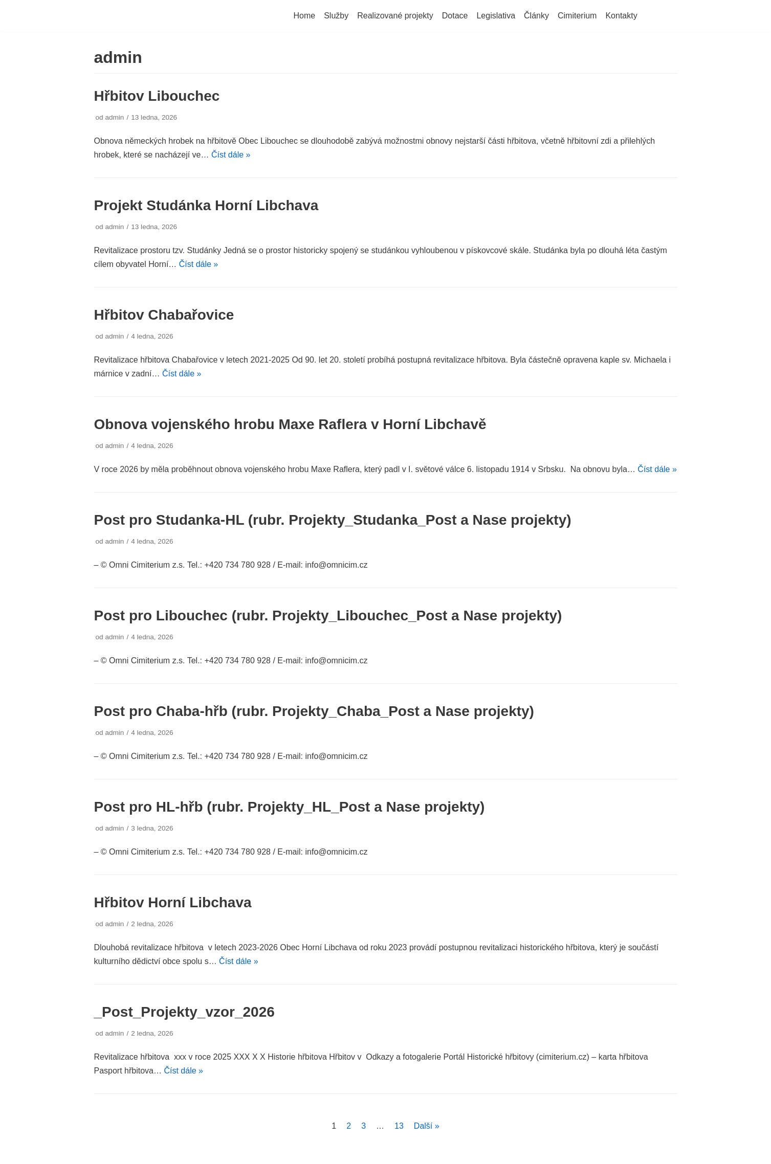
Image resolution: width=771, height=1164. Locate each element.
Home (305, 15)
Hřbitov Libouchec (157, 96)
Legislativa (495, 15)
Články (536, 15)
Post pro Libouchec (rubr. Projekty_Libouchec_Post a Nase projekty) (328, 615)
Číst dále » (230, 154)
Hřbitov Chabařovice (164, 315)
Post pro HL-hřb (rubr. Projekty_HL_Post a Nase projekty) (289, 807)
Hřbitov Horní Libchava (173, 902)
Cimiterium (577, 15)
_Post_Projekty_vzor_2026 (184, 1012)
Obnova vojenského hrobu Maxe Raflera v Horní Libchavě (290, 424)
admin (114, 117)
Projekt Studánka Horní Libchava (206, 205)
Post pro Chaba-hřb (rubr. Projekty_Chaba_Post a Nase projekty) (314, 711)
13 (399, 1126)
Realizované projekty (395, 15)
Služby (336, 15)
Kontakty (621, 15)
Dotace (455, 15)
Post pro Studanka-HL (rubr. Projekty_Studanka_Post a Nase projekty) (332, 520)
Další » (426, 1126)
